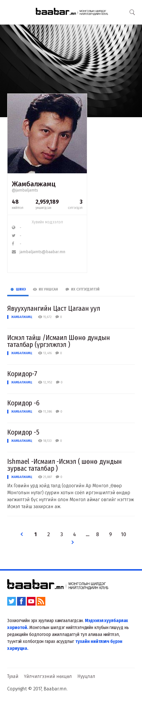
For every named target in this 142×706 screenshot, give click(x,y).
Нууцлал (86, 676)
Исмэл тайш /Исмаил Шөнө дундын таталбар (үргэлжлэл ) (58, 341)
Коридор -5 (23, 432)
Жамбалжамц (21, 317)
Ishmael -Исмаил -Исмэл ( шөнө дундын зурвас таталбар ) (64, 464)
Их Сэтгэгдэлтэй (82, 289)
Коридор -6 (23, 403)
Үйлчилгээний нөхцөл (48, 676)
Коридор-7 (22, 374)
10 (123, 535)
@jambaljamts (25, 190)
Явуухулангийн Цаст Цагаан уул (53, 308)
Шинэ (18, 289)
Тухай (12, 676)
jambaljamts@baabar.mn (38, 251)
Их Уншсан (45, 289)
